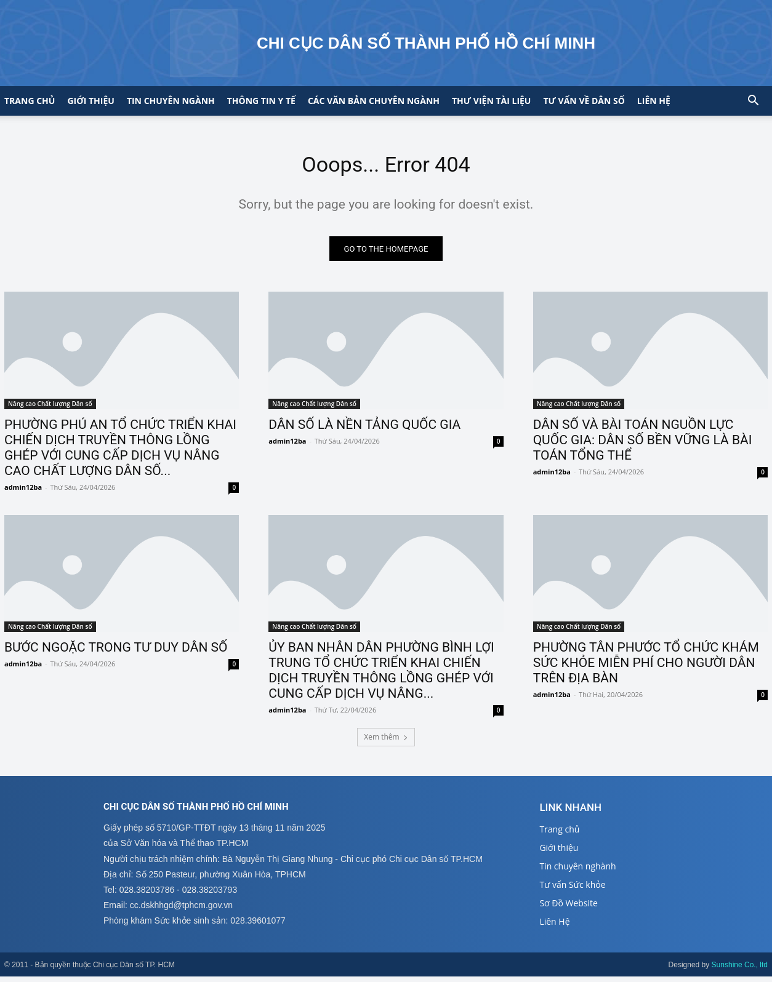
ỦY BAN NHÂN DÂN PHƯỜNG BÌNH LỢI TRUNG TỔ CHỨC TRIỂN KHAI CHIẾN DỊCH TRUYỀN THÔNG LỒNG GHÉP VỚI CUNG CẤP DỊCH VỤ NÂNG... (381, 675)
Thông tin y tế (261, 100)
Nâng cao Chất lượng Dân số (50, 408)
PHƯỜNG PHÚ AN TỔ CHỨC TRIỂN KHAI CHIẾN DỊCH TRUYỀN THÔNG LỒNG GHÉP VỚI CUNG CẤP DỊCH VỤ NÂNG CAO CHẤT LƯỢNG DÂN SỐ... (120, 452)
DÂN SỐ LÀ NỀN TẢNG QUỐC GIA (364, 429)
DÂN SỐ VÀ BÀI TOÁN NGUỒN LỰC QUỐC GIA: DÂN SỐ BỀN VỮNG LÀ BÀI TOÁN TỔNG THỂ (642, 445)
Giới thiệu (90, 100)
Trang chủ (29, 100)
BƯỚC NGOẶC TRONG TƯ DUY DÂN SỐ (116, 652)
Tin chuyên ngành (171, 100)
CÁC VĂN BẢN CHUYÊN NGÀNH (374, 100)
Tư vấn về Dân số (583, 100)
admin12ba (23, 492)
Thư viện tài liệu (491, 100)
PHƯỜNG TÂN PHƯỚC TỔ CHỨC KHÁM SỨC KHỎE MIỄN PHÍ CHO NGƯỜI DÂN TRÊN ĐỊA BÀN (646, 667)
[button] (753, 102)
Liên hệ (653, 100)
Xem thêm (386, 741)
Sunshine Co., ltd (740, 970)
